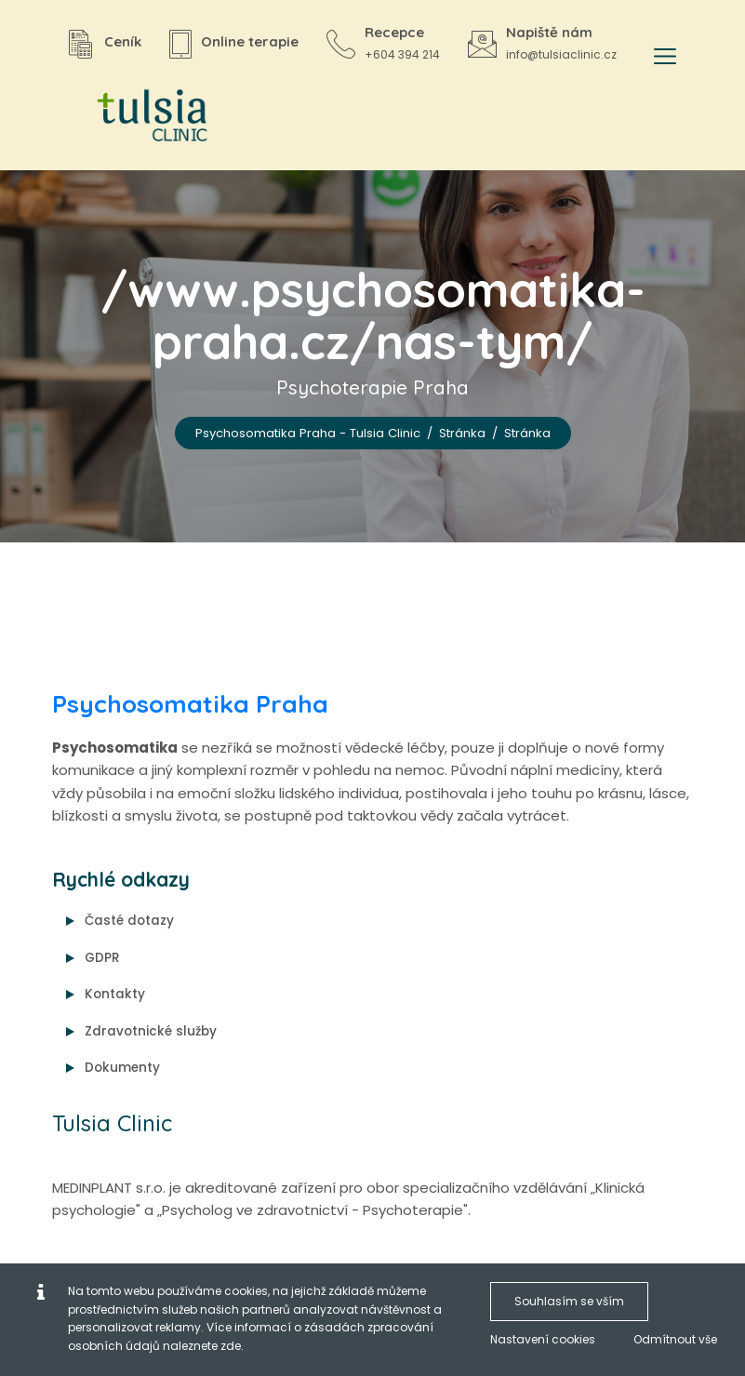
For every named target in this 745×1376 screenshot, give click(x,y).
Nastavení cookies (542, 1339)
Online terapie (250, 41)
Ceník (122, 41)
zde (230, 1346)
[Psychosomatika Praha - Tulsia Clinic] (145, 116)
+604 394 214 (402, 54)
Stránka (462, 433)
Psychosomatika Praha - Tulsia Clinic (307, 433)
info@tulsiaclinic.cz (561, 54)
